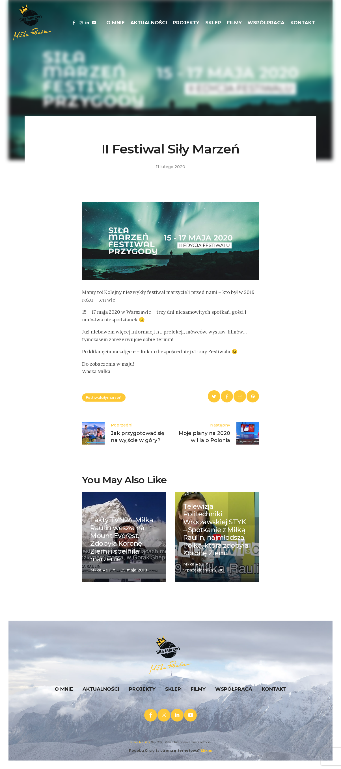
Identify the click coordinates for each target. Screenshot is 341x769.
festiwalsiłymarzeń (104, 397)
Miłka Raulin (140, 742)
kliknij (206, 750)
